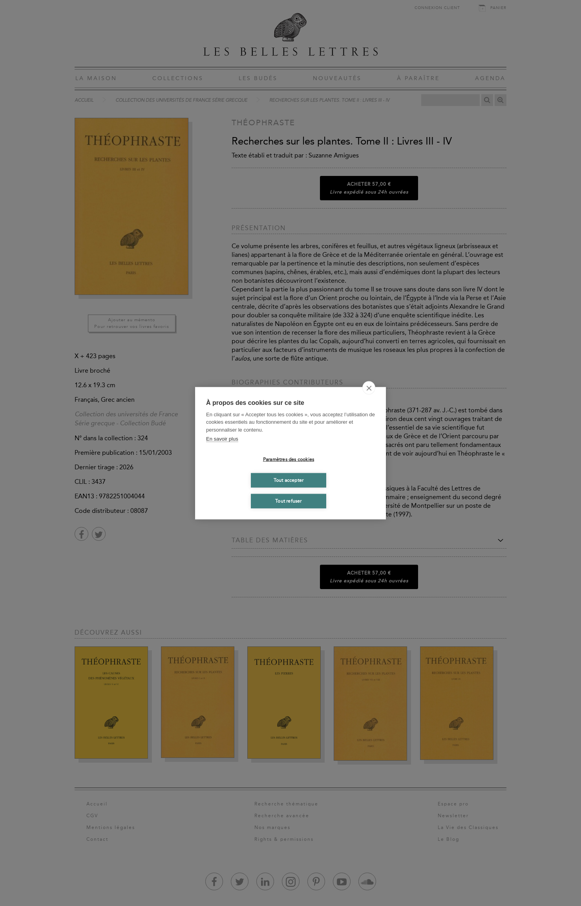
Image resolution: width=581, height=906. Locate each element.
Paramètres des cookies (288, 459)
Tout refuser (288, 501)
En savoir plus (222, 439)
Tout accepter (289, 480)
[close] (368, 387)
